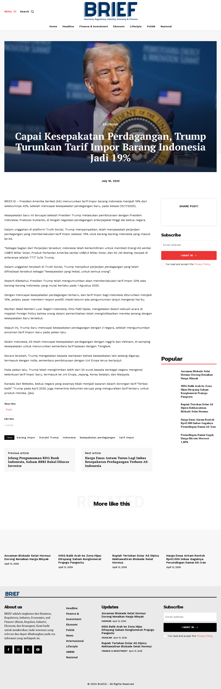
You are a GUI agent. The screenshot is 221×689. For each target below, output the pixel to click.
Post (9, 409)
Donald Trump (49, 437)
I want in (189, 255)
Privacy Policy (202, 264)
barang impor (26, 437)
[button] (27, 11)
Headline (107, 637)
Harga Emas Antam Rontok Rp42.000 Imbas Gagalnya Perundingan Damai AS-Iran (198, 423)
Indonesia (69, 437)
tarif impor (126, 437)
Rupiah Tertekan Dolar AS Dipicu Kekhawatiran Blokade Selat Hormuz (197, 408)
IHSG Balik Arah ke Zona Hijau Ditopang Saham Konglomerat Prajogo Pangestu (196, 391)
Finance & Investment (115, 651)
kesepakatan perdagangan (97, 437)
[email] (189, 244)
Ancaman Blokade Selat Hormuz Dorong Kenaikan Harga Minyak (197, 374)
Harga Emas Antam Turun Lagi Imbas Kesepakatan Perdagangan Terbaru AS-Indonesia (117, 462)
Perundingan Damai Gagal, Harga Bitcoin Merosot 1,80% (197, 438)
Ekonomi (110, 124)
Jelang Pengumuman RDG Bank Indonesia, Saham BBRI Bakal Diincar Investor (38, 462)
